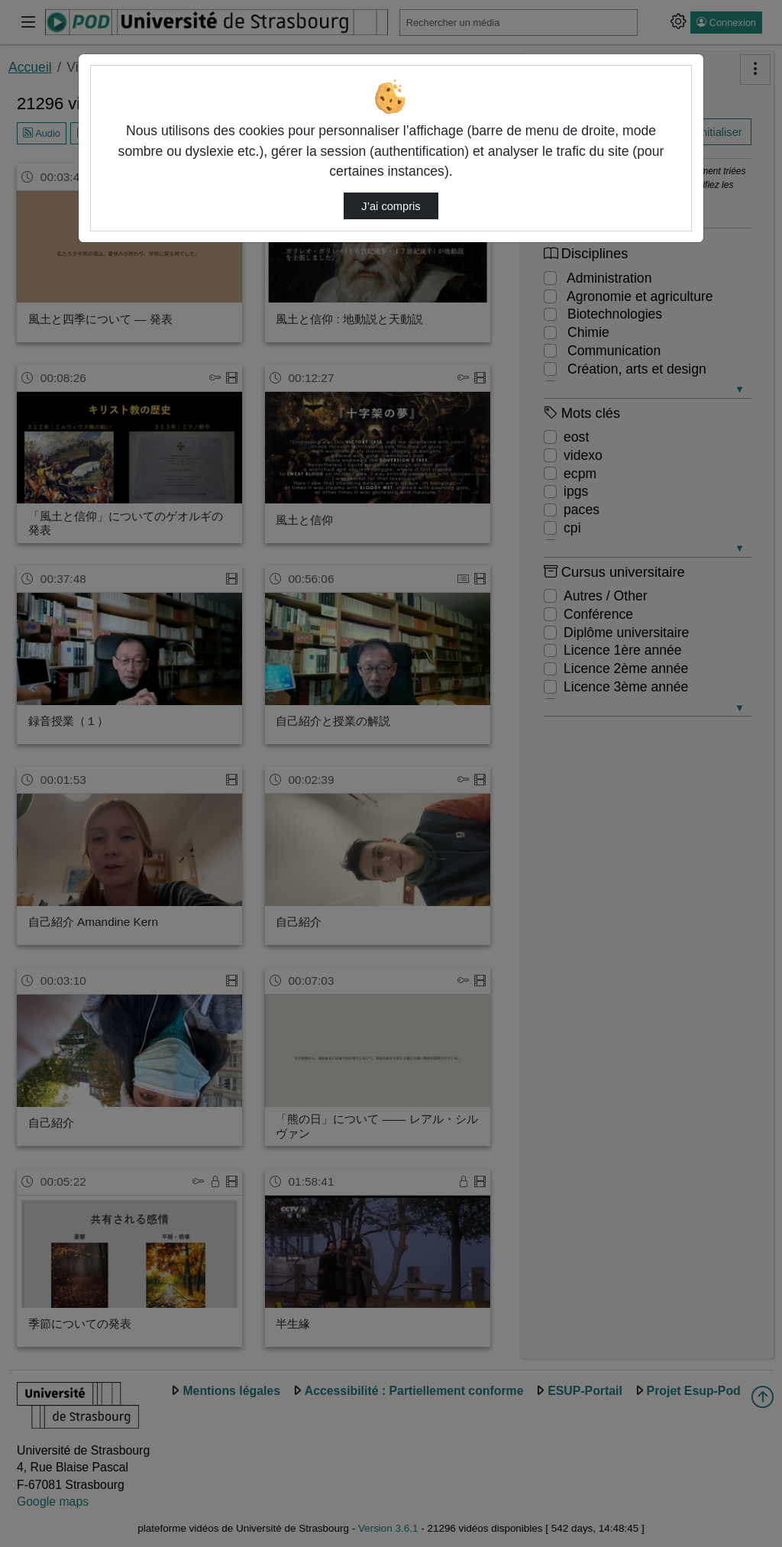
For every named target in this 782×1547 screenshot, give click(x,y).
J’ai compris (390, 206)
